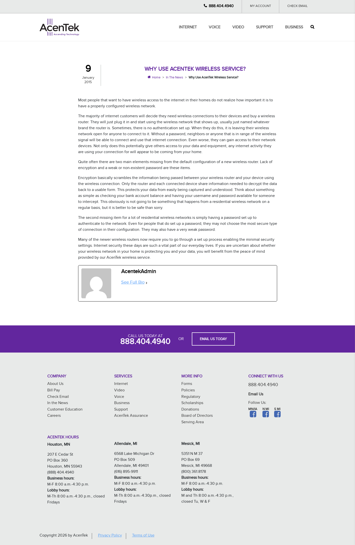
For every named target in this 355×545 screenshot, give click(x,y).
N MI (265, 410)
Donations (190, 410)
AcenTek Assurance (131, 416)
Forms (186, 384)
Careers (54, 416)
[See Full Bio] (147, 283)
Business (294, 27)
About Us (55, 384)
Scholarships (192, 403)
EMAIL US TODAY (213, 339)
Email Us (255, 394)
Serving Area (192, 422)
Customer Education (65, 410)
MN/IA (252, 410)
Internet (188, 27)
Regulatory (190, 397)
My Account (260, 6)
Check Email (297, 6)
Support (264, 27)
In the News (57, 403)
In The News (174, 78)
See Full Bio (133, 283)
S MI (277, 410)
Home (156, 78)
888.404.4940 (221, 6)
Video (238, 27)
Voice (214, 27)
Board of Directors (197, 416)
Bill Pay (53, 390)
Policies (188, 390)
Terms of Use (143, 536)
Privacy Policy (110, 536)
